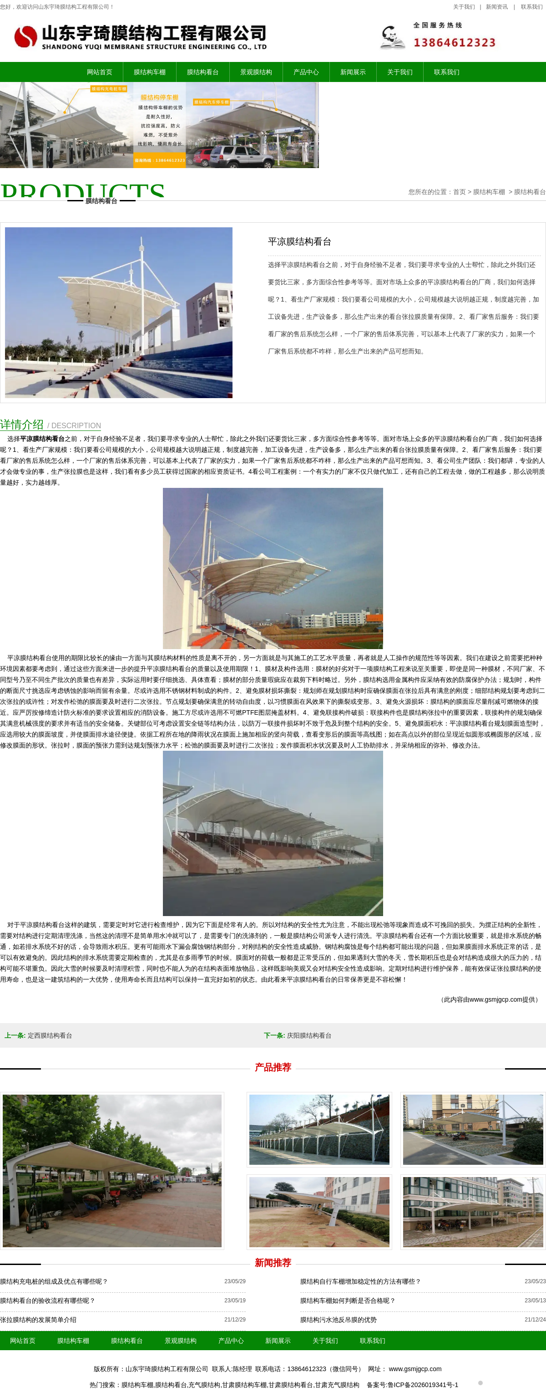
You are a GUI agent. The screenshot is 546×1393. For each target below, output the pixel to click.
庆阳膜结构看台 (309, 1035)
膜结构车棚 (150, 72)
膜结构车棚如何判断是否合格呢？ (348, 1300)
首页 (459, 191)
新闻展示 (353, 72)
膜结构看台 (203, 72)
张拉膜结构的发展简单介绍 (38, 1319)
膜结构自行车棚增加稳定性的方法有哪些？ (360, 1281)
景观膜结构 (256, 72)
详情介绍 (50, 424)
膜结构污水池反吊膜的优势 (338, 1319)
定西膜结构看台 (50, 1035)
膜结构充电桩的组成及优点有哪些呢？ (54, 1281)
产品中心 (306, 72)
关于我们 (464, 7)
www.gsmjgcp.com (496, 999)
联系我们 (447, 72)
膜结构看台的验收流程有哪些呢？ (48, 1300)
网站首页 (99, 72)
